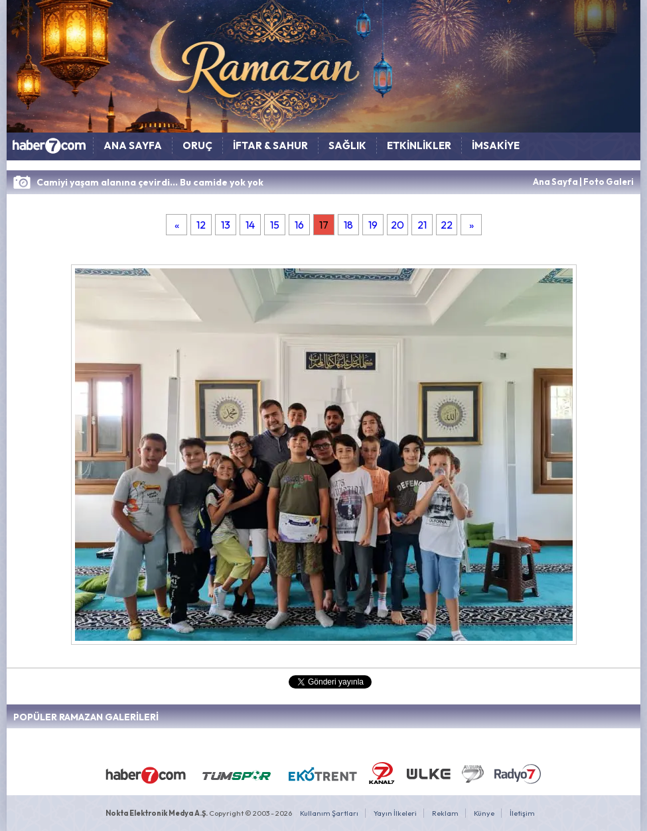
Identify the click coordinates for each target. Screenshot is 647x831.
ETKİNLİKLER (419, 145)
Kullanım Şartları (329, 813)
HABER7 (50, 148)
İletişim (522, 813)
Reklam (445, 813)
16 (299, 224)
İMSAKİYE (496, 145)
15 (274, 224)
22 (447, 224)
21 (422, 224)
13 (225, 224)
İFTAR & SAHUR (270, 145)
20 (397, 224)
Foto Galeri (608, 181)
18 (348, 224)
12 (201, 224)
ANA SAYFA (133, 145)
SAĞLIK (347, 145)
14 (250, 224)
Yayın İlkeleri (395, 813)
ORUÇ (197, 145)
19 (373, 224)
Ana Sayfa (555, 181)
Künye (484, 813)
